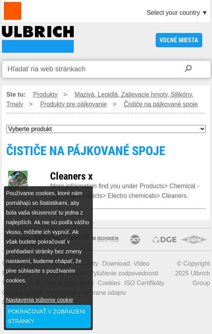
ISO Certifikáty (144, 283)
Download (116, 263)
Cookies (109, 283)
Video (141, 263)
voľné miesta (179, 40)
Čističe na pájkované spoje (161, 104)
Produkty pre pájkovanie (73, 104)
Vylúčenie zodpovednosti (124, 273)
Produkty (45, 94)
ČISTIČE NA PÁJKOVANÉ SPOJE (38, 39)
